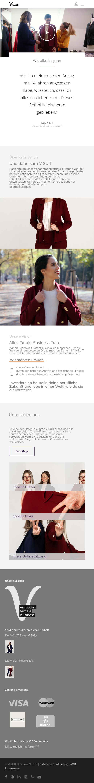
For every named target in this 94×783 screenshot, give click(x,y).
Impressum (12, 768)
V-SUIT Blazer (24, 487)
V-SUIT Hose (23, 516)
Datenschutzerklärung (53, 764)
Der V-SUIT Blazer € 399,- (21, 635)
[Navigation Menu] (83, 4)
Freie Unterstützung (30, 556)
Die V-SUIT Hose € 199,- (20, 660)
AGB (73, 764)
